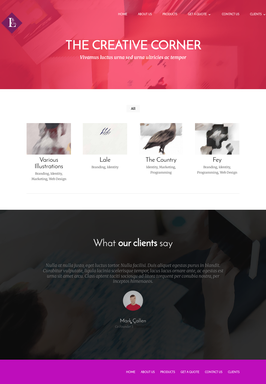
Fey (216, 160)
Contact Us (230, 14)
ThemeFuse (142, 329)
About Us (145, 14)
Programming (160, 172)
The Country (160, 160)
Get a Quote (197, 14)
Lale (104, 160)
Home (122, 14)
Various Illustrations (48, 163)
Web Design (57, 179)
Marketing (39, 179)
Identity (56, 174)
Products (169, 14)
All (133, 109)
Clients (256, 14)
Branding (42, 174)
